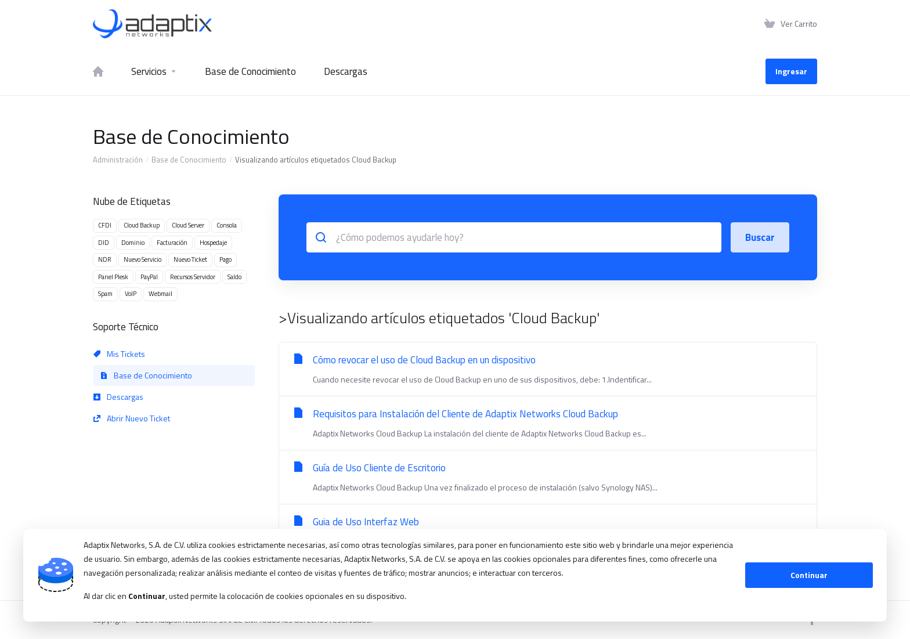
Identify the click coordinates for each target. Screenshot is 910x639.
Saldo (234, 276)
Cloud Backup (142, 225)
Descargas (118, 397)
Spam (105, 293)
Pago (225, 259)
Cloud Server (188, 225)
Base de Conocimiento (188, 159)
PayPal (149, 276)
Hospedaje (213, 242)
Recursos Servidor (192, 276)
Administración (118, 159)
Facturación (172, 242)
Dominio (133, 242)
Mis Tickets (119, 354)
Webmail (160, 293)
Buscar (760, 237)
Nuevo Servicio (142, 259)
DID (103, 242)
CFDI (104, 225)
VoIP (130, 293)
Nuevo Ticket (190, 259)
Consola (226, 225)
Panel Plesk (113, 276)
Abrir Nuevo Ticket (131, 418)
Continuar (809, 575)
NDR (104, 259)
